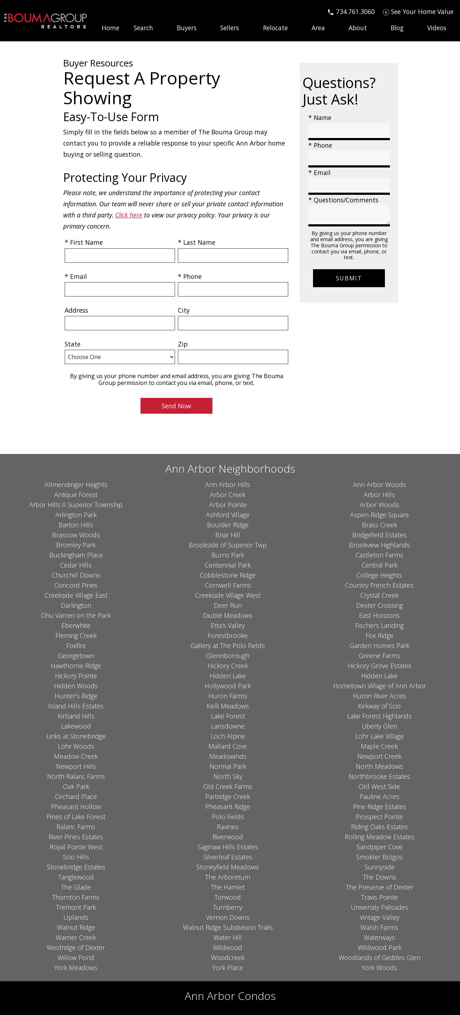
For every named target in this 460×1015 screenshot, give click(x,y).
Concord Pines (75, 585)
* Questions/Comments (343, 200)
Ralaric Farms (75, 826)
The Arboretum (227, 877)
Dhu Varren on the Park (76, 615)
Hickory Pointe (76, 675)
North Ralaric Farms (76, 776)
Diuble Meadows (227, 615)
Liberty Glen (379, 726)
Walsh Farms (379, 927)
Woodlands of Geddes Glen (379, 957)
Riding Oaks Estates (379, 826)
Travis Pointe (379, 897)
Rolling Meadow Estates (379, 836)
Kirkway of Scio (379, 706)
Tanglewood (76, 877)
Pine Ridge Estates (379, 806)
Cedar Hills (76, 565)
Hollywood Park (227, 685)
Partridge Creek (227, 796)
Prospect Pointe (379, 816)
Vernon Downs (228, 917)
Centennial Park (228, 565)
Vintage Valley (379, 917)
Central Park (379, 565)
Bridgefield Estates (379, 535)
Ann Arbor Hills (227, 484)
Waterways (379, 937)
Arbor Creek (227, 494)
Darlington (76, 605)
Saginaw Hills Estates (228, 846)
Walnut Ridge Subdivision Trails (228, 927)
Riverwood (227, 836)
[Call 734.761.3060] (351, 11)
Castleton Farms (379, 555)
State (72, 344)
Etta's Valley (228, 625)
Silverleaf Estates (227, 857)
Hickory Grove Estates (379, 665)
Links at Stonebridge (76, 736)
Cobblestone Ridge (228, 575)
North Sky (227, 776)
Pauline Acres (379, 796)
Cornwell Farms (228, 585)
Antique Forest (75, 494)
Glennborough (227, 655)
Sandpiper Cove (379, 846)
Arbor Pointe (228, 504)
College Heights (379, 575)
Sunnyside (379, 867)
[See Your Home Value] (418, 11)
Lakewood (76, 726)
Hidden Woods (76, 685)
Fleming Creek (76, 635)
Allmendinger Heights (76, 484)
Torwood (228, 897)
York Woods (379, 967)
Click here (128, 215)
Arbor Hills (379, 494)
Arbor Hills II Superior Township (76, 504)
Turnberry (227, 907)
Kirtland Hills (76, 716)
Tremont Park (76, 907)
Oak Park (76, 786)
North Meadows (379, 766)
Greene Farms (379, 655)
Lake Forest (228, 716)
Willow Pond (76, 957)
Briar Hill (227, 535)
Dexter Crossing (379, 605)
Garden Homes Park (379, 645)
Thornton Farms (76, 897)
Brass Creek (379, 524)
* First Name (84, 242)
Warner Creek (76, 937)
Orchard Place (76, 796)
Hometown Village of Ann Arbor (379, 685)
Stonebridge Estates (76, 867)
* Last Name (196, 242)
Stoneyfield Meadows (227, 867)
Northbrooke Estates (379, 776)
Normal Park (228, 766)
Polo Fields (228, 816)
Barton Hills (76, 524)
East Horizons (379, 615)
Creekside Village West (228, 595)
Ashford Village (227, 514)
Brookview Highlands (379, 545)
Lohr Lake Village (379, 736)
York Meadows (75, 967)
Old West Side (379, 786)
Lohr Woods (76, 746)
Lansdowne (228, 726)
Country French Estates (379, 585)
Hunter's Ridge (76, 696)
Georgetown (76, 655)
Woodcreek (228, 957)
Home (110, 28)
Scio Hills (76, 857)
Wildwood (227, 947)
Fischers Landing (379, 625)
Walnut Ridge (76, 927)
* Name (319, 117)
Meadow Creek (76, 756)
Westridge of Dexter (76, 947)
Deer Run (228, 605)
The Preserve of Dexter (379, 887)
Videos (436, 28)
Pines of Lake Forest (75, 816)
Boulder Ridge (228, 524)
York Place (227, 967)
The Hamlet (228, 887)
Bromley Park (76, 545)
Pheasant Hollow (76, 806)
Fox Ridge (379, 635)
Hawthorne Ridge (76, 665)
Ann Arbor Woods (379, 484)
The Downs (379, 877)
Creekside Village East (76, 595)
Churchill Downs (76, 575)
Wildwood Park (379, 947)
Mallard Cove (227, 746)
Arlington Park (76, 514)
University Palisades (379, 907)
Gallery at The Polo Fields (227, 645)
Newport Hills (76, 766)
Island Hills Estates (76, 706)
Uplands (75, 917)
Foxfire (76, 645)
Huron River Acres (379, 696)
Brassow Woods (76, 535)
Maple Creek (379, 746)
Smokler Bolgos (379, 857)
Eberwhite (76, 625)
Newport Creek (379, 756)
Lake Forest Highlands (379, 716)
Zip (183, 344)
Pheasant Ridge (227, 806)
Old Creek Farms (227, 786)
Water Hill (227, 937)
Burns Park (227, 555)
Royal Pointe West (76, 846)
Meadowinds (228, 756)
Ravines (228, 826)
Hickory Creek (228, 665)
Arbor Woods (379, 504)
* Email (76, 276)
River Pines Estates (76, 836)
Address (76, 310)
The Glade (76, 887)
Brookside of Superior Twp (228, 545)
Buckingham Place (76, 555)
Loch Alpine (228, 736)
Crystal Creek (379, 595)
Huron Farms (227, 696)
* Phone (190, 276)
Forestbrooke (228, 635)
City (184, 310)
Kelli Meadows (228, 706)
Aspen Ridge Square (379, 514)
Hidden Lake (228, 675)
